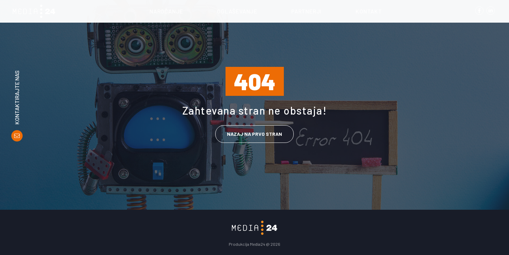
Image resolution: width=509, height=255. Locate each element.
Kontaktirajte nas (17, 97)
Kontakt (369, 11)
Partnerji (306, 11)
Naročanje (166, 11)
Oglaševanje (237, 11)
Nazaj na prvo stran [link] (254, 134)
